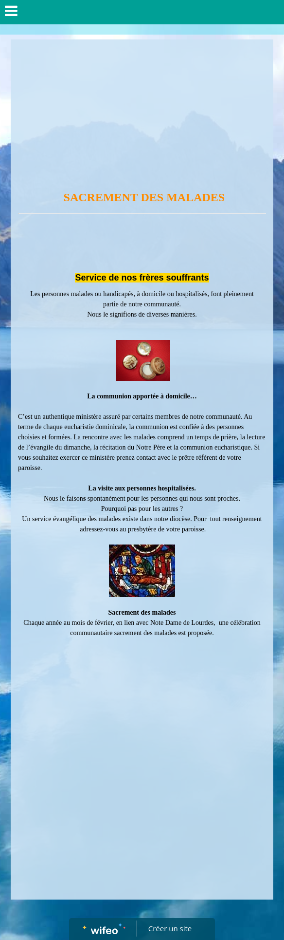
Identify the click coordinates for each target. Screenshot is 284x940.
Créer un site (170, 928)
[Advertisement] (142, 112)
